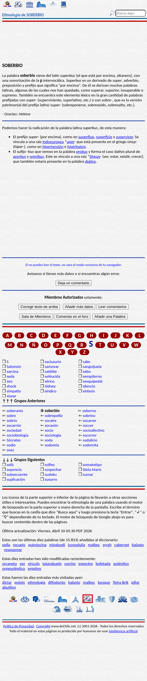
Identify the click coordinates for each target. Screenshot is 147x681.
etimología (36, 582)
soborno (89, 410)
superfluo (86, 136)
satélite (51, 371)
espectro (85, 563)
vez (22, 563)
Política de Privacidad (19, 626)
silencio (89, 386)
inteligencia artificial (123, 631)
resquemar (13, 549)
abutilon (9, 587)
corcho (70, 563)
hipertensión (52, 146)
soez (10, 449)
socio (49, 430)
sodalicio (90, 440)
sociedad (14, 430)
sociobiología (17, 435)
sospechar (53, 469)
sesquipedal (92, 381)
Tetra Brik (120, 582)
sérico (49, 381)
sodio (11, 445)
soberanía (15, 410)
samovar (52, 366)
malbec (94, 544)
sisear (11, 396)
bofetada (103, 563)
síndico (50, 391)
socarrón (14, 425)
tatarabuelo (52, 563)
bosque (104, 582)
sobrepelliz (54, 415)
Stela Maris (92, 469)
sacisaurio (53, 361)
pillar (135, 582)
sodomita (90, 445)
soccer (88, 425)
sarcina (12, 371)
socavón (51, 425)
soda (49, 440)
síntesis (89, 391)
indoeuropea (53, 141)
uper (70, 141)
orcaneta (9, 563)
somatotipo (92, 464)
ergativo (34, 568)
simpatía (14, 391)
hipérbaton (76, 146)
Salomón (14, 366)
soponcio (14, 469)
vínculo (34, 563)
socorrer (90, 435)
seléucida (52, 376)
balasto (138, 544)
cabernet (121, 544)
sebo (87, 371)
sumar (88, 474)
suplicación (16, 479)
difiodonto (57, 582)
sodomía (52, 445)
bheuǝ (95, 156)
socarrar (89, 420)
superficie (104, 136)
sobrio (12, 420)
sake (86, 361)
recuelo (19, 544)
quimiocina (37, 544)
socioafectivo (93, 430)
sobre (11, 415)
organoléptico (13, 568)
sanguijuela (92, 366)
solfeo (50, 464)
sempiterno (92, 376)
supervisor (124, 136)
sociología (53, 435)
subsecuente (17, 474)
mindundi (57, 544)
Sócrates (13, 440)
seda (10, 376)
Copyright (43, 626)
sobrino (89, 415)
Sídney (50, 386)
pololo (19, 582)
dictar (7, 582)
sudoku (51, 474)
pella (6, 544)
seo (9, 381)
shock (11, 386)
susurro (51, 479)
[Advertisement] (73, 42)
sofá (10, 464)
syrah (107, 544)
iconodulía (76, 544)
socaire (50, 420)
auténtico (121, 563)
